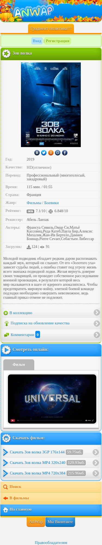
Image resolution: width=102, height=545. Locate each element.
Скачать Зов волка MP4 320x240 (48, 462)
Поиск (11, 487)
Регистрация (57, 41)
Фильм (19, 365)
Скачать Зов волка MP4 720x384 (48, 473)
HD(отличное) (39, 167)
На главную (17, 510)
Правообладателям (51, 542)
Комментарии (22, 334)
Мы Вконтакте (60, 522)
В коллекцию (18, 313)
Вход (37, 41)
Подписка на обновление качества (37, 323)
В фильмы (15, 498)
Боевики (51, 203)
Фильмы (34, 203)
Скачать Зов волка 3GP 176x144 (46, 452)
